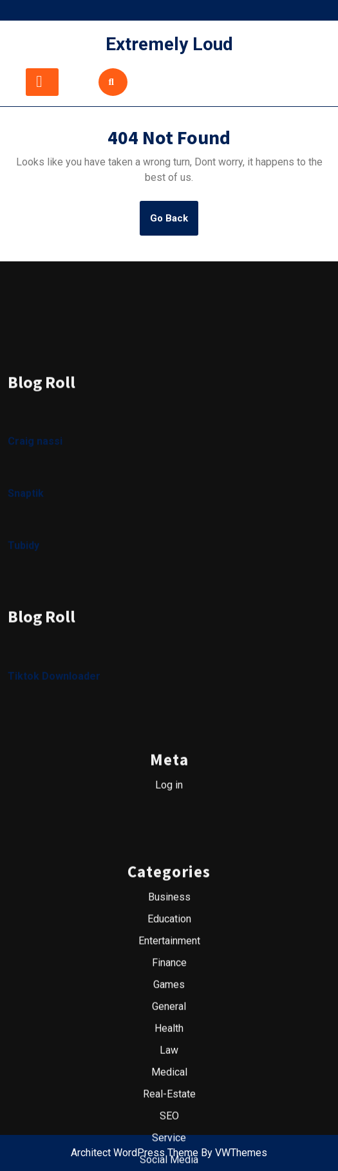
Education (169, 1013)
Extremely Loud (169, 44)
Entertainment (169, 1035)
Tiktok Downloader (54, 770)
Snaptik (26, 588)
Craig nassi (35, 536)
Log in (169, 879)
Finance (169, 1057)
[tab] (42, 82)
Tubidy (23, 640)
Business (169, 991)
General (169, 1100)
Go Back (174, 223)
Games (169, 1079)
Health (169, 1122)
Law (169, 1144)
